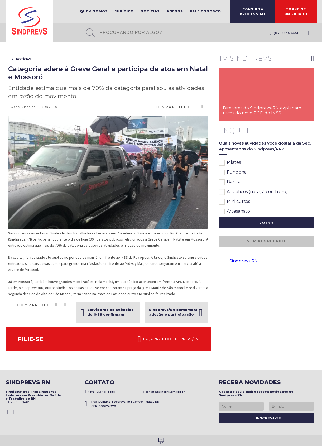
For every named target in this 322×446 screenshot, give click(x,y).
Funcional (233, 172)
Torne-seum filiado (296, 11)
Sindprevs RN (243, 260)
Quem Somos (94, 11)
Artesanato (234, 211)
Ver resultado (266, 241)
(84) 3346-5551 (284, 33)
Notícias (150, 11)
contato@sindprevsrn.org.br (164, 391)
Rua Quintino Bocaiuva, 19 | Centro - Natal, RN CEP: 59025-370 (122, 404)
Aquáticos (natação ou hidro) (253, 192)
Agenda (175, 11)
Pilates (230, 163)
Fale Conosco (205, 11)
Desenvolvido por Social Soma (161, 441)
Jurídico (124, 11)
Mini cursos (234, 202)
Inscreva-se (266, 418)
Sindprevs (29, 21)
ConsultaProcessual (253, 11)
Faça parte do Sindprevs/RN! (168, 339)
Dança (230, 182)
